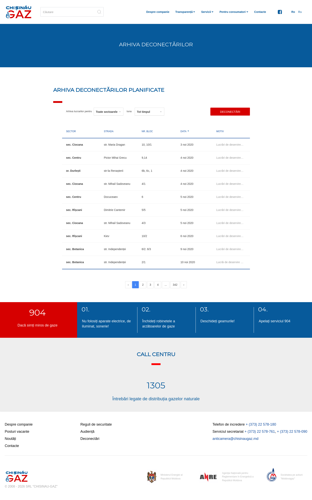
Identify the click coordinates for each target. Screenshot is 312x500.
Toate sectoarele (106, 111)
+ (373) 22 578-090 (292, 432)
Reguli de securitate (96, 424)
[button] (185, 12)
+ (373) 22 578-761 (260, 432)
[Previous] (128, 284)
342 (175, 284)
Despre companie (19, 424)
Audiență (87, 432)
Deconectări (230, 111)
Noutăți (10, 439)
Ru (300, 11)
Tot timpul (143, 111)
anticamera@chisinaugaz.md (235, 439)
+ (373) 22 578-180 (261, 424)
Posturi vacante (17, 432)
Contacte (12, 446)
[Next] (184, 284)
